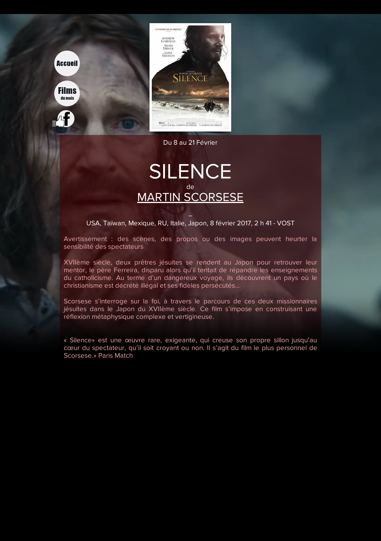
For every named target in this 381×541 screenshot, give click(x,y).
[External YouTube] (193, 422)
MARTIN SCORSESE (190, 196)
